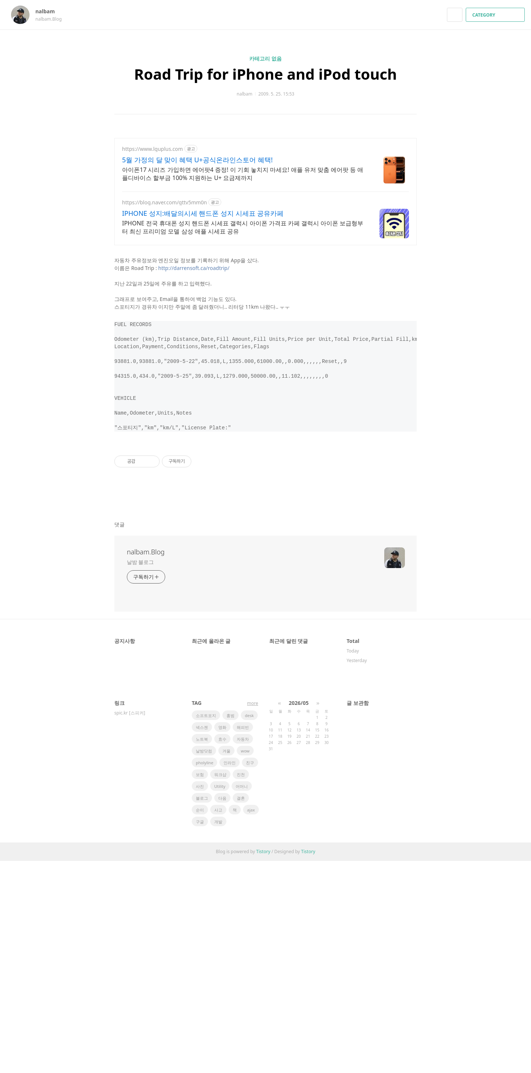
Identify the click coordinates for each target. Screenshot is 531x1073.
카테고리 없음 (265, 58)
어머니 (242, 998)
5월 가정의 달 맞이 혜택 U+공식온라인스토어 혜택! (197, 159)
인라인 (229, 974)
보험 (200, 986)
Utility (219, 998)
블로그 (202, 1010)
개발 (218, 1033)
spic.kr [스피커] (129, 925)
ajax (251, 1022)
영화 (222, 939)
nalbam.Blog (145, 763)
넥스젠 (202, 939)
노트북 (202, 951)
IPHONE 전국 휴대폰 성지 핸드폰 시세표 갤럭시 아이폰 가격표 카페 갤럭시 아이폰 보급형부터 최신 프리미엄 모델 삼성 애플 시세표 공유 (242, 227)
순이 (200, 1022)
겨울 (226, 963)
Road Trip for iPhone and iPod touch (265, 74)
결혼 (241, 1010)
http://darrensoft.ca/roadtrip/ (193, 376)
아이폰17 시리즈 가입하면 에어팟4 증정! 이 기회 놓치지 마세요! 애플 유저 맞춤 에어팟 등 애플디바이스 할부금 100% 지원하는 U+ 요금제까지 (242, 174)
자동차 (243, 951)
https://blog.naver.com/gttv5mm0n (164, 202)
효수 (222, 951)
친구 (250, 974)
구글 (200, 1033)
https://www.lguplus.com (152, 149)
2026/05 (299, 914)
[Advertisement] (265, 302)
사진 (200, 998)
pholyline (204, 974)
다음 (222, 1010)
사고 (218, 1022)
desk (249, 927)
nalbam (48, 11)
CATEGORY (496, 15)
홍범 (230, 927)
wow (245, 963)
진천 (241, 986)
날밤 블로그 (140, 774)
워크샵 (220, 986)
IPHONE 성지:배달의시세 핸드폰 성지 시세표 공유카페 (203, 213)
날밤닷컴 (204, 963)
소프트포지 (206, 927)
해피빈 (243, 939)
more (252, 915)
